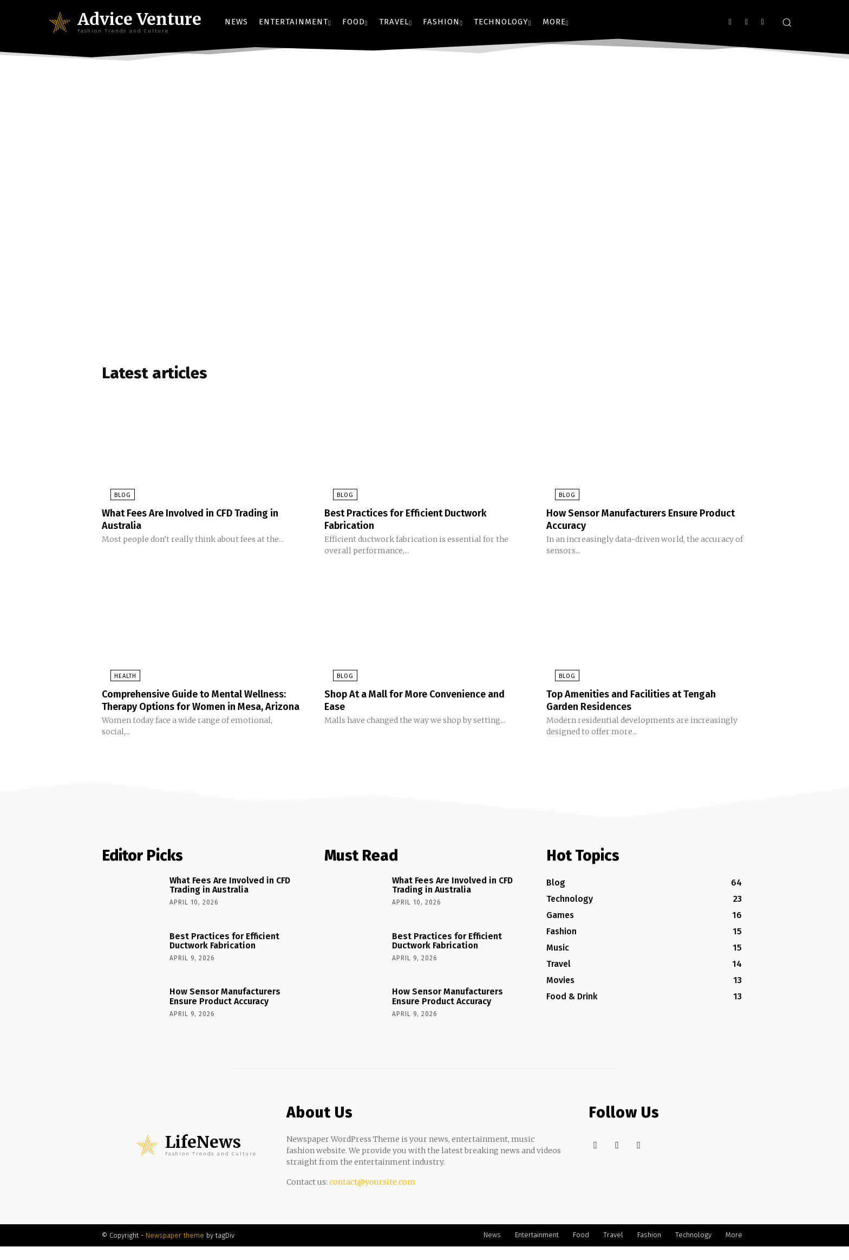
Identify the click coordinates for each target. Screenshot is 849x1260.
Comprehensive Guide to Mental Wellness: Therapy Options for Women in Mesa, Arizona (197, 708)
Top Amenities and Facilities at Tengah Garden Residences (641, 702)
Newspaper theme (175, 1249)
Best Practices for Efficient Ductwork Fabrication (415, 522)
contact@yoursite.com (372, 1195)
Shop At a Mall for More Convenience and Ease (416, 702)
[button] (786, 22)
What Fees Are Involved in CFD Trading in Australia (201, 522)
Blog (114, 498)
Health (117, 678)
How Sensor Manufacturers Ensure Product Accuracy (631, 522)
